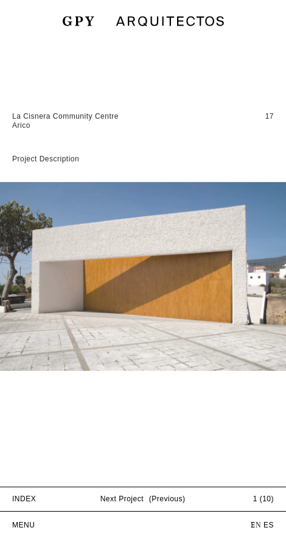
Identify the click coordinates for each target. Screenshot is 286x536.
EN (256, 525)
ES (268, 525)
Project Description (45, 170)
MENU (23, 525)
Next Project (122, 499)
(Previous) (167, 499)
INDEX (24, 499)
